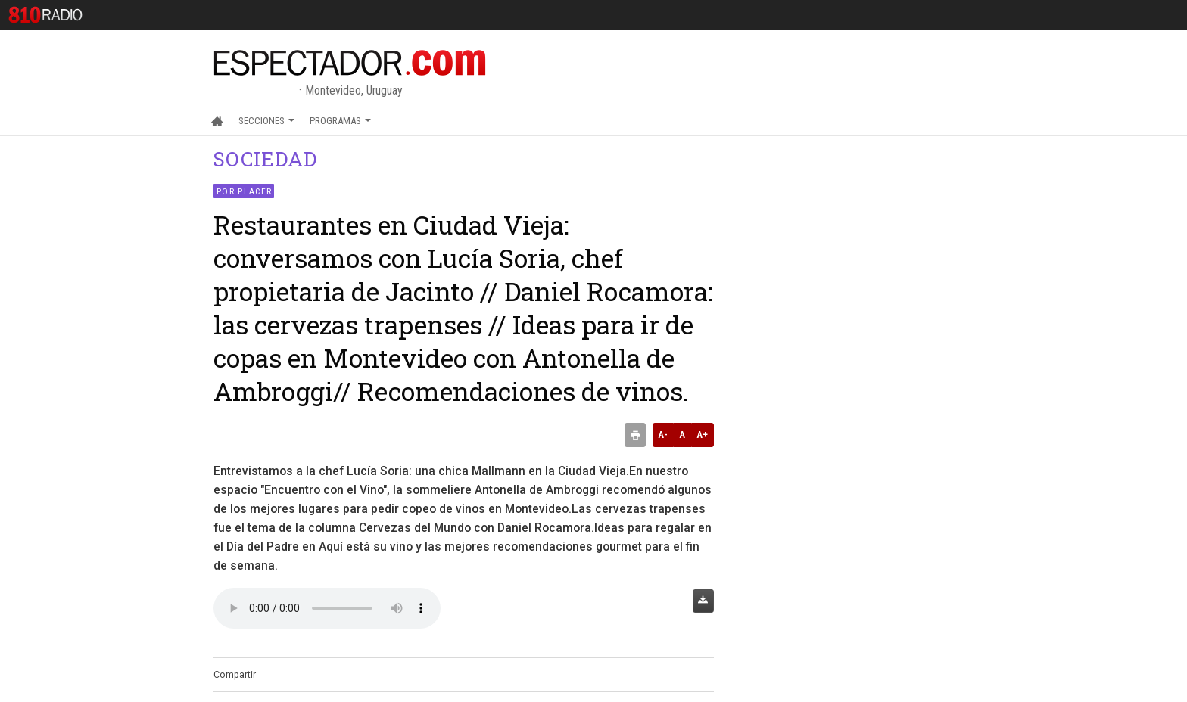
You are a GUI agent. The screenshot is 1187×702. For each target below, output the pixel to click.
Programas (340, 120)
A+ (702, 434)
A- (663, 434)
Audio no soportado (327, 608)
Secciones (266, 120)
